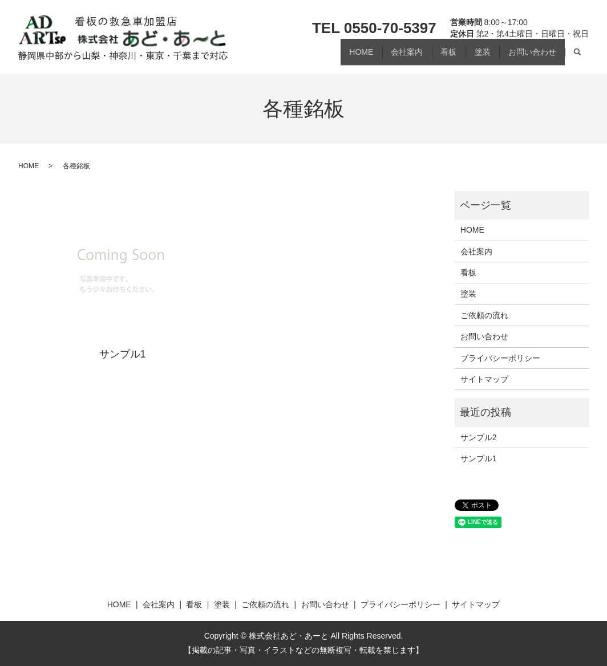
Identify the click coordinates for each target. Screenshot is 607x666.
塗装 (473, 55)
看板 (433, 55)
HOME (333, 55)
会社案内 (385, 55)
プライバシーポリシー (500, 358)
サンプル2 (478, 437)
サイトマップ (484, 379)
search (577, 56)
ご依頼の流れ (484, 315)
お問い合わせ (529, 55)
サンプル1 (122, 354)
